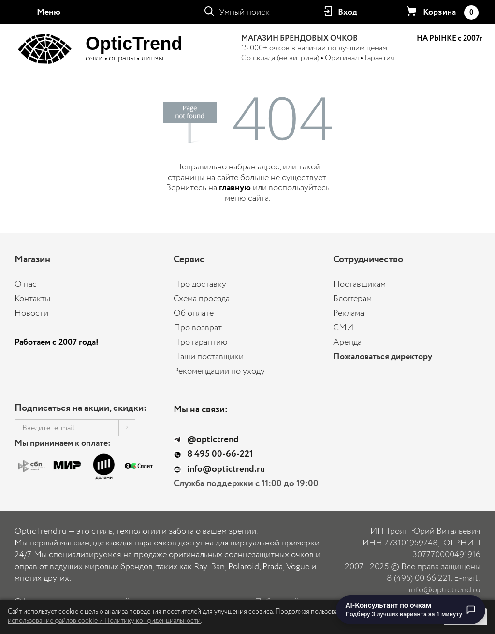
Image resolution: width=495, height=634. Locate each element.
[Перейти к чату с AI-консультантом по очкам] (411, 609)
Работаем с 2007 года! (57, 342)
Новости (31, 313)
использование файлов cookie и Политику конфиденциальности (104, 621)
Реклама (348, 313)
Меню (48, 12)
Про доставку (200, 284)
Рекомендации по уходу (219, 371)
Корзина (450, 12)
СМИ (343, 327)
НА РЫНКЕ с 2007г (449, 39)
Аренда (347, 342)
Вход (347, 12)
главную (235, 187)
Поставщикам (359, 284)
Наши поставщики (209, 356)
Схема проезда (202, 298)
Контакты (32, 298)
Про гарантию (201, 342)
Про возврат (198, 327)
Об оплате (194, 313)
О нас (26, 284)
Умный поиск (244, 12)
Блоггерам (352, 298)
